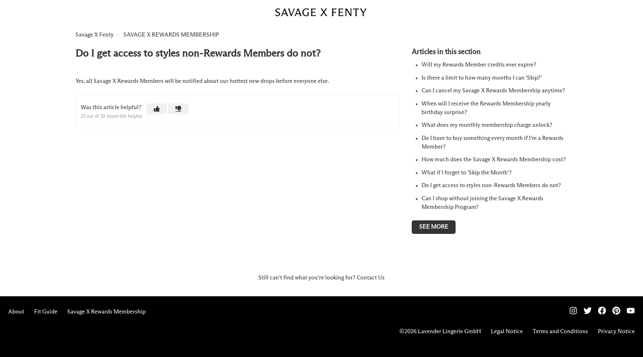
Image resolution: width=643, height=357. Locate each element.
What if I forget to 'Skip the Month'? (467, 173)
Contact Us (371, 278)
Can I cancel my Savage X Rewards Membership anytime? (493, 91)
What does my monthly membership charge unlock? (487, 125)
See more (433, 227)
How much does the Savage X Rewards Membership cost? (494, 159)
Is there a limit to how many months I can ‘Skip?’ (482, 78)
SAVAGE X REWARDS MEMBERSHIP (171, 35)
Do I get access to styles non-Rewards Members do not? (491, 185)
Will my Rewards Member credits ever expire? (479, 65)
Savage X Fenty (94, 35)
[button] (156, 108)
